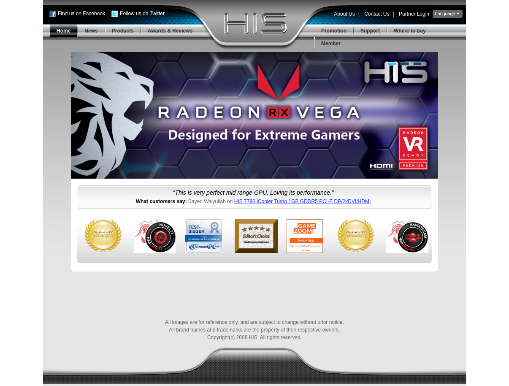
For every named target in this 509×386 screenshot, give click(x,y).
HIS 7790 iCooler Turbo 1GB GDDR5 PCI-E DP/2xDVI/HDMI (302, 201)
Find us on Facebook (81, 13)
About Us (344, 14)
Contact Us (376, 14)
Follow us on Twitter (142, 13)
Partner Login (414, 14)
